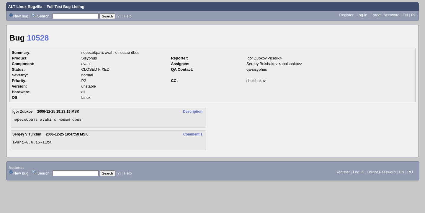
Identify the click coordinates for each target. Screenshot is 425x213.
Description (192, 111)
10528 (38, 37)
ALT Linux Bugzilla (25, 6)
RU (414, 15)
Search (43, 16)
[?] (118, 16)
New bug (20, 16)
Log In (362, 15)
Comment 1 (192, 135)
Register (346, 15)
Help (128, 16)
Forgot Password (384, 15)
